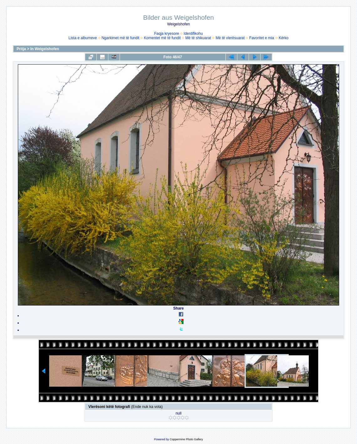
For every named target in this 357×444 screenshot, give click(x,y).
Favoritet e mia (261, 38)
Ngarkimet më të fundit (120, 38)
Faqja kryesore (166, 33)
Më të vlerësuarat (230, 38)
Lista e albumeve (83, 38)
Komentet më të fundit (162, 38)
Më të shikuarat (198, 38)
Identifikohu (193, 33)
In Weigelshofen (44, 49)
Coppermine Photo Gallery (186, 439)
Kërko (283, 38)
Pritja (21, 49)
